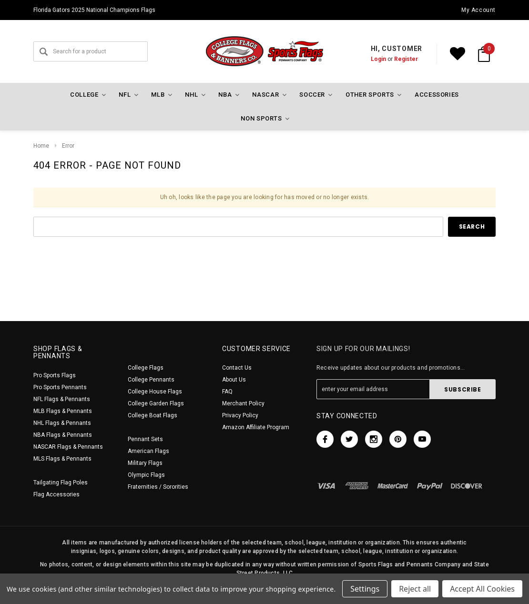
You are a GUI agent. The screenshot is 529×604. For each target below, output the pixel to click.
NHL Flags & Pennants (62, 423)
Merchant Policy (243, 403)
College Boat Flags (152, 415)
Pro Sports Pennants (60, 387)
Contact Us (237, 367)
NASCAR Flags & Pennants (68, 446)
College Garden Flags (156, 403)
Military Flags (145, 463)
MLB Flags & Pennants (62, 411)
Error (68, 145)
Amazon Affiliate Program (255, 427)
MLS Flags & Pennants (62, 458)
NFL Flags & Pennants (61, 399)
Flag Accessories (56, 494)
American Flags (148, 451)
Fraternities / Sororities (158, 486)
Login (378, 59)
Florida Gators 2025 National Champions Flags (94, 10)
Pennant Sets (145, 439)
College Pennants (151, 379)
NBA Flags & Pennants (62, 435)
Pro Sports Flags (54, 375)
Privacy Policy (240, 415)
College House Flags (155, 391)
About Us (234, 379)
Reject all (415, 589)
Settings (364, 589)
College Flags (145, 367)
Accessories (437, 94)
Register (406, 59)
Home (41, 145)
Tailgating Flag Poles (60, 482)
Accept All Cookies (482, 589)
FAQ (227, 391)
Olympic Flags (146, 475)
